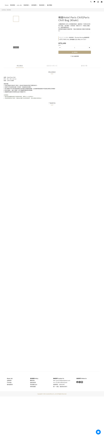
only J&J (19, 5)
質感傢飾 (27, 5)
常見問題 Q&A (33, 384)
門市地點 (9, 382)
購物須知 (32, 380)
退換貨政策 (33, 382)
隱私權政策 (10, 384)
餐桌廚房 (42, 5)
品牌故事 (9, 380)
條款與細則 (33, 386)
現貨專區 (12, 5)
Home (6, 5)
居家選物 (34, 5)
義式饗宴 (49, 5)
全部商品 (4, 10)
